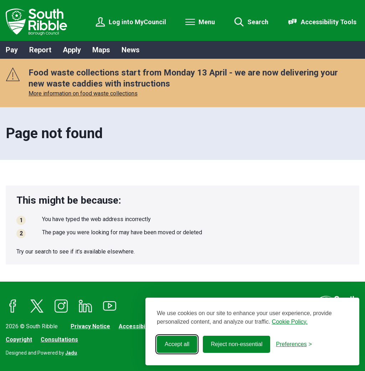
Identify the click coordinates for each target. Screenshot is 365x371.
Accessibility (136, 326)
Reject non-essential (236, 344)
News (131, 50)
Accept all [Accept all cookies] (177, 344)
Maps (101, 50)
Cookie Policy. (290, 322)
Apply (72, 50)
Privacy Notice (90, 326)
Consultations (59, 339)
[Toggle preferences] (294, 344)
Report (40, 50)
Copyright (19, 339)
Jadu (71, 353)
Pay (12, 50)
